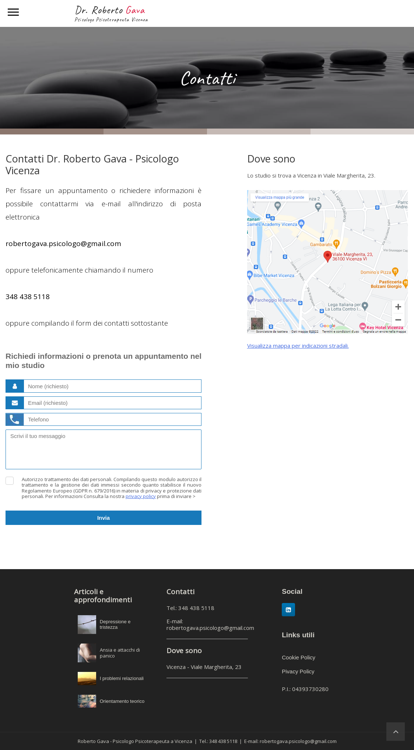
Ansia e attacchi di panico (120, 652)
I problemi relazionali (122, 678)
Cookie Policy (298, 657)
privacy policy (141, 496)
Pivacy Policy (298, 671)
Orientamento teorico (122, 701)
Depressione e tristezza (115, 624)
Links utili (298, 635)
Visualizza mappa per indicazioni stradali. (298, 345)
